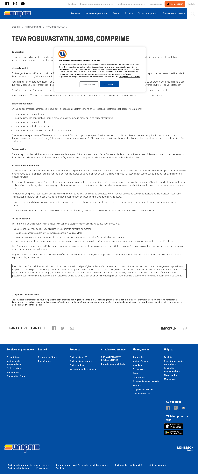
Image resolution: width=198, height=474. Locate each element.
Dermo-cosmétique (47, 357)
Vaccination (13, 372)
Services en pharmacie (20, 349)
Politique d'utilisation (18, 468)
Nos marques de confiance (83, 369)
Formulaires (139, 369)
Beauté (42, 349)
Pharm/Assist (33, 27)
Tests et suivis (14, 368)
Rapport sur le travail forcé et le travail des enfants (82, 465)
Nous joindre (156, 4)
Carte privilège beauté (81, 361)
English (191, 4)
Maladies (137, 365)
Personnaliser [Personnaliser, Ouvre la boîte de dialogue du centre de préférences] (89, 84)
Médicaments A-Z (141, 393)
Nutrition (137, 385)
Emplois (72, 4)
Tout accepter (109, 84)
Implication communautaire (131, 4)
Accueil (15, 27)
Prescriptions (13, 357)
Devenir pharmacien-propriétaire (96, 4)
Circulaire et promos (113, 349)
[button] (7, 4)
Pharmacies (42, 468)
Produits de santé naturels (146, 381)
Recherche (138, 357)
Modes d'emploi (140, 361)
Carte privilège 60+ (79, 357)
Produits (75, 349)
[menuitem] (76, 13)
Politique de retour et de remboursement (28, 465)
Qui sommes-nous (158, 465)
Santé (135, 373)
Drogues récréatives (143, 389)
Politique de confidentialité (128, 465)
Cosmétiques (44, 361)
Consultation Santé (16, 376)
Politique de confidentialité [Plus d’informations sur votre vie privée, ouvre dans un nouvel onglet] (129, 77)
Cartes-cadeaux (78, 365)
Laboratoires (139, 377)
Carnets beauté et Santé (113, 364)
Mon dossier (175, 4)
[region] (99, 69)
